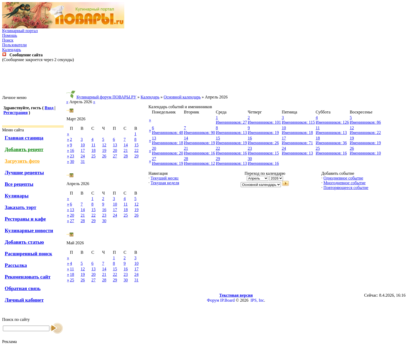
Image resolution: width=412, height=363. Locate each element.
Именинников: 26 (263, 143)
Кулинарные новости (29, 230)
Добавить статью (24, 242)
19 (104, 150)
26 (104, 156)
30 (72, 161)
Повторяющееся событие (345, 187)
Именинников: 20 (167, 153)
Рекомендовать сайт (27, 277)
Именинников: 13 (231, 132)
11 (93, 145)
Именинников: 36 (331, 143)
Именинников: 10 (365, 153)
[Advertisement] (206, 79)
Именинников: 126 (332, 122)
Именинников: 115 (298, 122)
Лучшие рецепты (24, 172)
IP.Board (227, 300)
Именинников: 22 (365, 132)
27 (115, 156)
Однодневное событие (343, 178)
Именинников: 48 (167, 132)
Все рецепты (19, 184)
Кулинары (17, 195)
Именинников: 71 (297, 143)
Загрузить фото (22, 161)
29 (136, 156)
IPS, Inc (257, 300)
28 (125, 156)
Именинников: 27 (231, 122)
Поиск (7, 40)
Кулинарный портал (20, 30)
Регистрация (15, 112)
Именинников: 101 (264, 122)
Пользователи (14, 45)
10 (83, 145)
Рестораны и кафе (25, 219)
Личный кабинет (24, 300)
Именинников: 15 (263, 153)
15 (136, 145)
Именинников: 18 (297, 132)
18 (93, 150)
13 (115, 145)
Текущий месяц (164, 178)
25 (93, 156)
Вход (49, 108)
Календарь (11, 49)
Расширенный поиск (28, 253)
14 (125, 145)
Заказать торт (20, 207)
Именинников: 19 (263, 132)
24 (83, 156)
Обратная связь (22, 288)
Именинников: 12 (199, 163)
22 (136, 150)
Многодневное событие (344, 183)
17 (83, 150)
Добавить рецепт (24, 149)
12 (104, 145)
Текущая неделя (165, 183)
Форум (213, 300)
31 (83, 161)
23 (72, 156)
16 (72, 150)
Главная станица (24, 138)
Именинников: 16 (199, 153)
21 (125, 150)
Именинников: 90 (199, 132)
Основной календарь (182, 97)
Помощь (9, 35)
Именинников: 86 (365, 122)
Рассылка (16, 265)
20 (115, 150)
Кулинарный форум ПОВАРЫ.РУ (106, 97)
